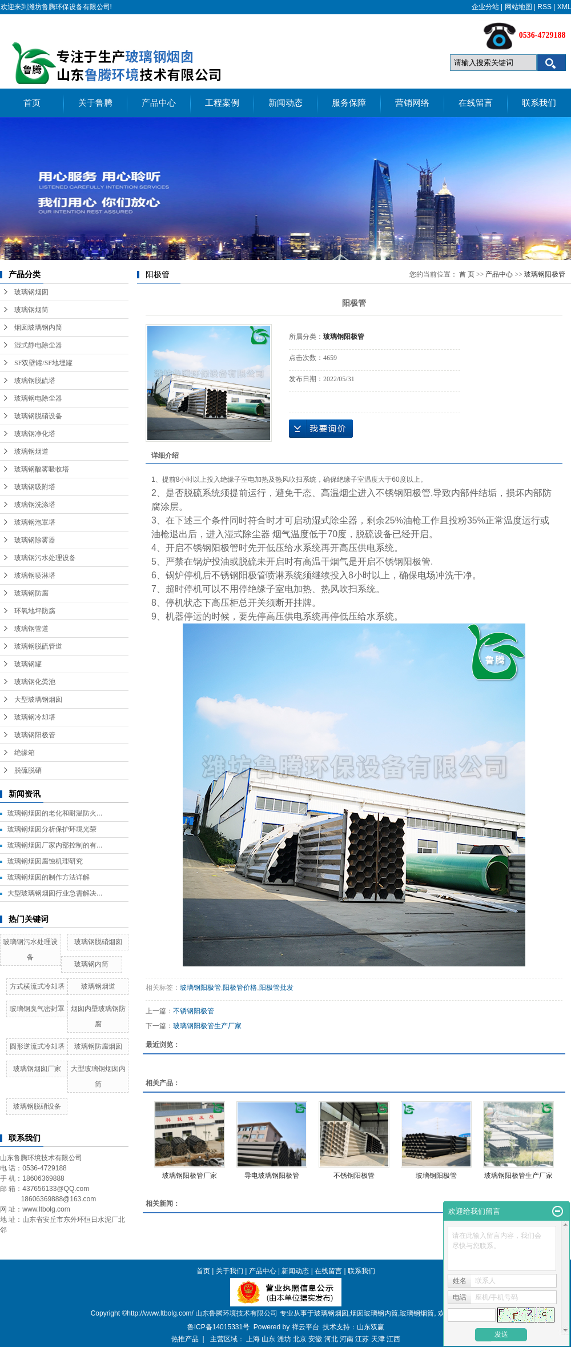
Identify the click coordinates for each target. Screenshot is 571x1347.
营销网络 (412, 102)
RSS (544, 7)
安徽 (315, 1339)
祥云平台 (305, 1327)
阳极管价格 (240, 988)
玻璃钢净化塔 (34, 434)
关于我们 (229, 1271)
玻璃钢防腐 (31, 593)
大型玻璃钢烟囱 (38, 700)
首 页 (467, 274)
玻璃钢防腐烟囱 (98, 1046)
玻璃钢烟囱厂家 (37, 1069)
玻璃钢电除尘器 (38, 398)
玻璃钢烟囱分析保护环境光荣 (51, 829)
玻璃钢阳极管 (34, 735)
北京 (300, 1339)
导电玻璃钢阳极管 (271, 1176)
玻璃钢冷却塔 (34, 717)
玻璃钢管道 (31, 629)
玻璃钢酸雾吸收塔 (41, 469)
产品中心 (159, 102)
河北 (331, 1339)
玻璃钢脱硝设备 (38, 416)
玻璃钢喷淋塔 (34, 575)
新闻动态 (285, 102)
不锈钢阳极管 (193, 1011)
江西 (393, 1339)
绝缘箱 (24, 753)
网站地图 (518, 7)
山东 (268, 1339)
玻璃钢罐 (28, 664)
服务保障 (349, 102)
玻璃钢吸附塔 (34, 487)
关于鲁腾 (95, 102)
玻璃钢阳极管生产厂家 (207, 1026)
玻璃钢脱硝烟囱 (98, 942)
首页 (32, 102)
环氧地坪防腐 (34, 611)
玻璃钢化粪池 (34, 682)
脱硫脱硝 (28, 770)
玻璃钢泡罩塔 (34, 522)
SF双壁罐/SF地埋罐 (43, 363)
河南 (346, 1339)
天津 (378, 1339)
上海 (253, 1339)
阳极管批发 (276, 988)
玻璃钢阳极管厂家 (189, 1176)
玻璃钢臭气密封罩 (37, 1009)
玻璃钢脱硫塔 (34, 381)
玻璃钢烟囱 (31, 292)
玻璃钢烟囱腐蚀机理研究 (45, 861)
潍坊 (284, 1339)
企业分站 (485, 7)
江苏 (362, 1339)
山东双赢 (370, 1327)
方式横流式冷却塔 (37, 986)
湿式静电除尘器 (38, 345)
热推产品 (185, 1339)
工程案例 (222, 102)
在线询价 (321, 428)
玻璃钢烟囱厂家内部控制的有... (54, 845)
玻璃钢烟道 (31, 451)
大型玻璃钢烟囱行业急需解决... (54, 893)
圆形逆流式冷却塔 (37, 1046)
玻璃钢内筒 (91, 964)
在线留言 (476, 102)
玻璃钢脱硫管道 (38, 646)
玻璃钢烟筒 (31, 310)
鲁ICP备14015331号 (218, 1327)
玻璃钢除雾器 (34, 540)
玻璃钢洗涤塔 (34, 505)
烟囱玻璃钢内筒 (38, 327)
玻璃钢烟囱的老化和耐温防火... (54, 813)
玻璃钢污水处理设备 (45, 558)
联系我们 (539, 102)
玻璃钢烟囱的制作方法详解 (48, 877)
